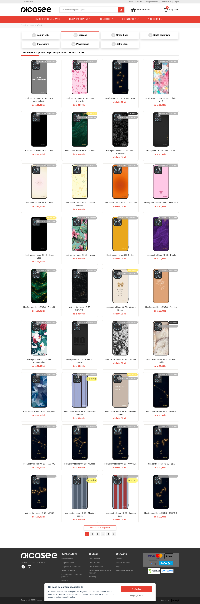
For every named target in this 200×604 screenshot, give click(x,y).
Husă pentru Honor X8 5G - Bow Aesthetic (80, 99)
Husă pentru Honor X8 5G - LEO (161, 464)
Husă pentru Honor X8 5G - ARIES (161, 411)
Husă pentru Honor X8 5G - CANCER (120, 464)
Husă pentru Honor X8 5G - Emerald (39, 307)
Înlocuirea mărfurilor (96, 567)
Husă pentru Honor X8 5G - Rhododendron (39, 360)
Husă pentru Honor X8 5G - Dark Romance (120, 152)
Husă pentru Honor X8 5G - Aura (39, 203)
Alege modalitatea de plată (71, 567)
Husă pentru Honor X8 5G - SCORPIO (161, 513)
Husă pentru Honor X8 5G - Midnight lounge (79, 514)
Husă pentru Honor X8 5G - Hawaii (80, 255)
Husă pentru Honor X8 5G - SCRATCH (80, 308)
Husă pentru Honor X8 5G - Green (79, 150)
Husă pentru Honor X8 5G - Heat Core (120, 203)
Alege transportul (68, 563)
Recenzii (65, 581)
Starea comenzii (95, 559)
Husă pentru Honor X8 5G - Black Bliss (39, 256)
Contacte (119, 559)
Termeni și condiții (68, 570)
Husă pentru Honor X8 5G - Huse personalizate (39, 99)
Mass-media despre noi (124, 570)
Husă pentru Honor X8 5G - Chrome (120, 359)
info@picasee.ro (152, 2)
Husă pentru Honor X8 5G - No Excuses (79, 360)
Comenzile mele (95, 563)
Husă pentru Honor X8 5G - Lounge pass (120, 514)
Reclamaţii (92, 577)
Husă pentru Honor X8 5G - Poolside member (80, 413)
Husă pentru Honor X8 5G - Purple (161, 255)
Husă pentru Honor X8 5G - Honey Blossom (80, 204)
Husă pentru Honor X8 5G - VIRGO (39, 513)
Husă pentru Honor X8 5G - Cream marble (161, 360)
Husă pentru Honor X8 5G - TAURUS (39, 464)
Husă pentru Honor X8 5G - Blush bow (161, 203)
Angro (118, 567)
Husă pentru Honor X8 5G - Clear (39, 150)
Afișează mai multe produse (100, 528)
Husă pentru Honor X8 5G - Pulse (160, 150)
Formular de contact (123, 563)
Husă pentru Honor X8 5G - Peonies (161, 307)
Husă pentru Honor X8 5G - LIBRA (120, 98)
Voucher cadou (67, 559)
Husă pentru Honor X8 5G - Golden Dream (120, 308)
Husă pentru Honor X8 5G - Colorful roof (160, 99)
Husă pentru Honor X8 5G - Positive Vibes (120, 413)
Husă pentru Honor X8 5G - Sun (120, 255)
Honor (31, 25)
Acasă (23, 25)
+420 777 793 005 (135, 2)
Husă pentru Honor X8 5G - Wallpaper (39, 411)
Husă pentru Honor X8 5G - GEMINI (79, 464)
